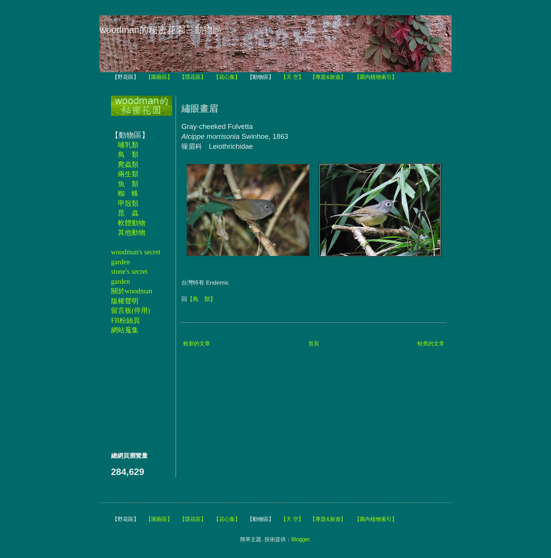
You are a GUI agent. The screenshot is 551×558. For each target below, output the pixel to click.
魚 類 (128, 184)
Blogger (300, 539)
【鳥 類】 (201, 299)
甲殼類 (128, 203)
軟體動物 (131, 223)
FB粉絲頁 (125, 320)
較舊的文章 (430, 343)
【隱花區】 (192, 77)
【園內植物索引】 (375, 77)
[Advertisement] (134, 393)
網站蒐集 (125, 330)
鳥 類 (128, 154)
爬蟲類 (128, 164)
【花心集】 (227, 77)
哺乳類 (128, 145)
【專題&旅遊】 (328, 77)
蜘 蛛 (128, 193)
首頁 (313, 343)
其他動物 (131, 232)
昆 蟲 (128, 213)
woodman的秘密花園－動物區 (160, 29)
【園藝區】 (159, 77)
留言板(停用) (130, 310)
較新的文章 (196, 343)
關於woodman (131, 291)
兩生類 (128, 174)
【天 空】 (292, 77)
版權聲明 (125, 301)
